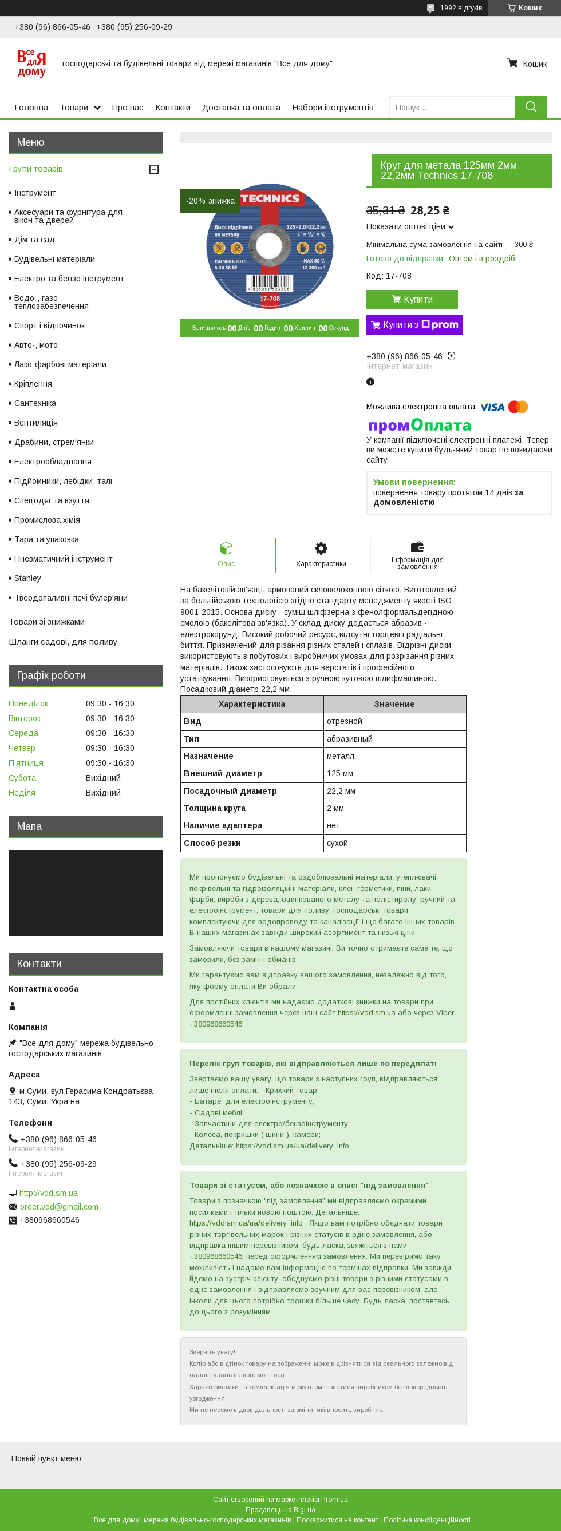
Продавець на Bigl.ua (280, 1510)
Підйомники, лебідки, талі (63, 481)
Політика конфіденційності (427, 1520)
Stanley (27, 578)
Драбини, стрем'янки (54, 442)
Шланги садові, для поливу (63, 641)
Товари (74, 107)
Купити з (421, 325)
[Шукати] (531, 107)
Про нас (128, 107)
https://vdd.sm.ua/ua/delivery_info (246, 1223)
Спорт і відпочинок (49, 325)
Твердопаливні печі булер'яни (71, 597)
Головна (31, 107)
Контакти (173, 107)
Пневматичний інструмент (63, 558)
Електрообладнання (53, 461)
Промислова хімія (47, 519)
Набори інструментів (333, 107)
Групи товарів (36, 168)
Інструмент (35, 192)
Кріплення (33, 383)
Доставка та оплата (241, 107)
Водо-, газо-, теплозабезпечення (51, 302)
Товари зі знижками (47, 621)
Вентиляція (36, 422)
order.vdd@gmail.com (59, 1206)
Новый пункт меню (46, 1458)
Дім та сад (34, 239)
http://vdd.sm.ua (48, 1193)
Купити (418, 299)
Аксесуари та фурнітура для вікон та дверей (68, 216)
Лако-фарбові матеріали (60, 364)
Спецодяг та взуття (51, 500)
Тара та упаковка (46, 539)
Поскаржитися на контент (337, 1520)
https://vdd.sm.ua (367, 1012)
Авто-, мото (36, 344)
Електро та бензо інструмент (69, 278)
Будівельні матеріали (54, 259)
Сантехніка (35, 403)
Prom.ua (334, 1500)
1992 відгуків (461, 8)
